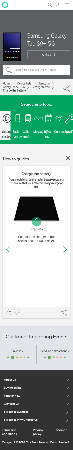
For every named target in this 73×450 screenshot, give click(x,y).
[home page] (5, 4)
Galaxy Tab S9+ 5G (14, 87)
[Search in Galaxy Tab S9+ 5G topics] (36, 70)
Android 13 (48, 54)
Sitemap (61, 430)
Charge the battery (14, 90)
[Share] (69, 83)
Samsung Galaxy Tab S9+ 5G (47, 39)
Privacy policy (38, 432)
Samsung (44, 83)
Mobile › (18, 351)
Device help (24, 83)
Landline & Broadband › (55, 351)
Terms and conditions (9, 432)
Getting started (41, 87)
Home (7, 83)
